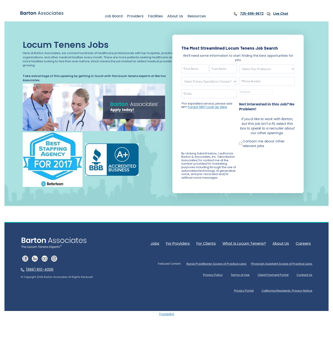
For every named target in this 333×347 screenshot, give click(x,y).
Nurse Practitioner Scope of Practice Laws (209, 262)
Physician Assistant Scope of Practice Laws (279, 262)
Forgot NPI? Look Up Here (206, 107)
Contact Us (303, 273)
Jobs (161, 243)
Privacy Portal (236, 287)
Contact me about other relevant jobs (264, 143)
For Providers (184, 243)
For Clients (211, 243)
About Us (283, 243)
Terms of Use (228, 273)
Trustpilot (166, 310)
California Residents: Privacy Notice (285, 287)
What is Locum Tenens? (248, 243)
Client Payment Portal (267, 273)
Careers (305, 243)
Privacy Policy (196, 273)
